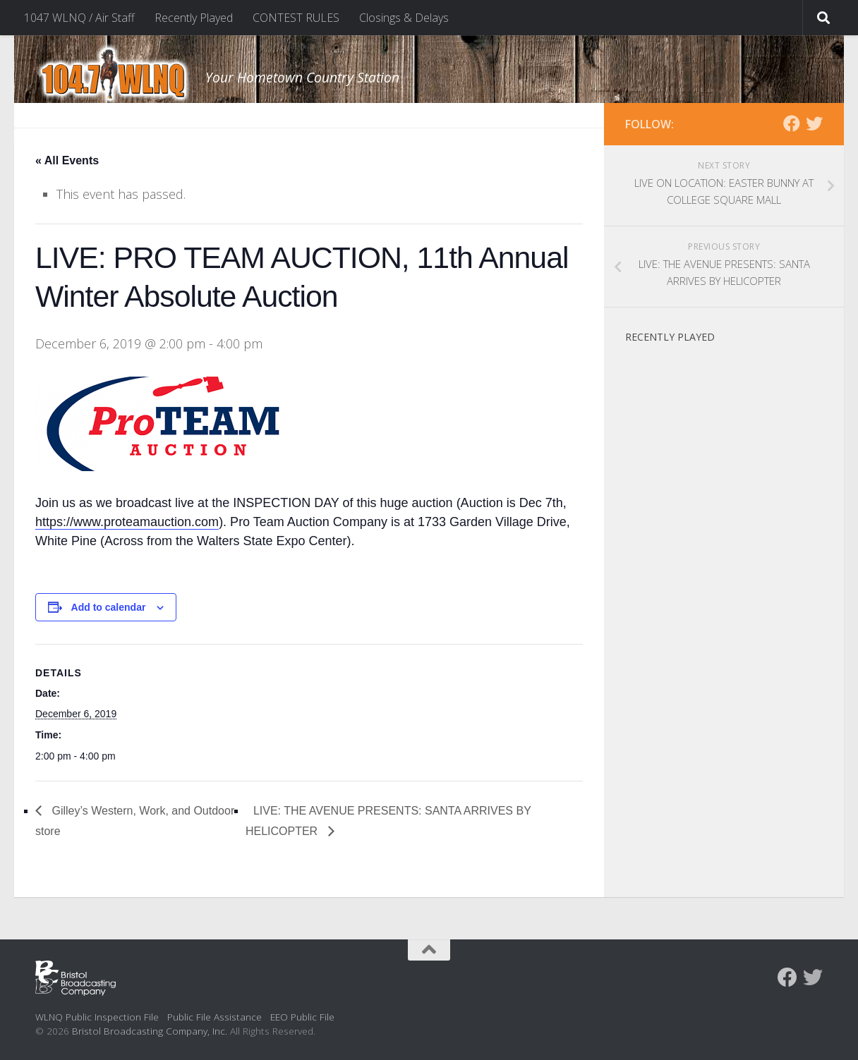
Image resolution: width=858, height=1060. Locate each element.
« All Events (67, 160)
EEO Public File (302, 1016)
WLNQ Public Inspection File (97, 1016)
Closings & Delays (404, 17)
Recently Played (194, 17)
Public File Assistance (214, 1016)
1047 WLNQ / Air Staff (79, 17)
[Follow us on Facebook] (791, 123)
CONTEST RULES (296, 17)
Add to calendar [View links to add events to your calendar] (108, 607)
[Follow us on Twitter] (814, 123)
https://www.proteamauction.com (127, 522)
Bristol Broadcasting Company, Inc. (149, 1030)
